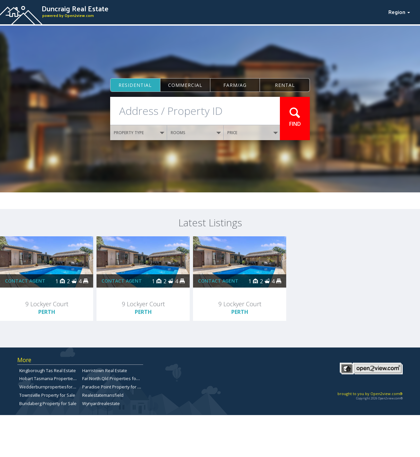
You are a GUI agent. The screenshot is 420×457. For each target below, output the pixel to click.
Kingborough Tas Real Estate (47, 370)
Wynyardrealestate (101, 403)
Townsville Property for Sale (47, 395)
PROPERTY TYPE (139, 132)
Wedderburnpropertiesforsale (50, 387)
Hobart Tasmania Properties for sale (55, 378)
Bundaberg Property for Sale (48, 403)
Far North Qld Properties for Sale (114, 378)
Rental (285, 85)
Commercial (185, 85)
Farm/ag (235, 85)
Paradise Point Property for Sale (114, 387)
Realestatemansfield (102, 395)
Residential (135, 85)
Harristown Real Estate (104, 370)
